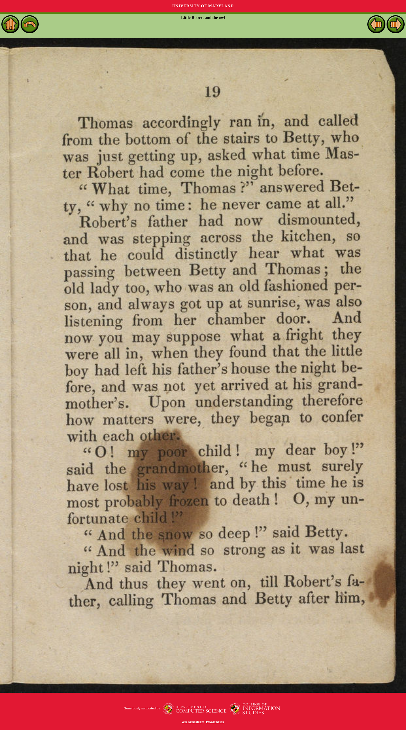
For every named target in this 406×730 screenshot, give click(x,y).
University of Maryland (203, 6)
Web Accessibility (193, 721)
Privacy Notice (215, 721)
